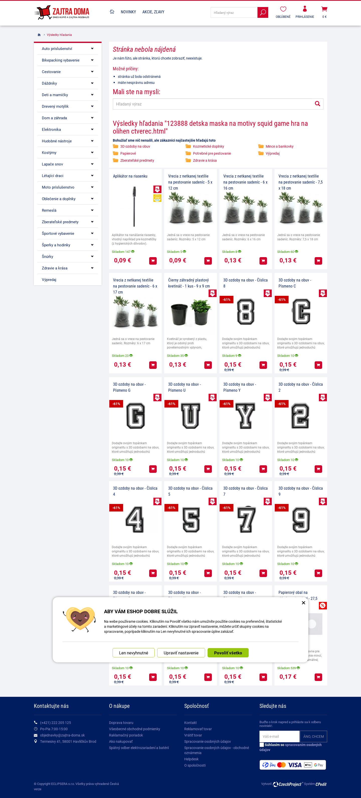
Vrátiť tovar (193, 735)
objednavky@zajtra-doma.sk (62, 735)
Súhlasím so (290, 747)
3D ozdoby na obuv (135, 146)
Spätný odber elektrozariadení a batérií (139, 747)
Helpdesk (191, 759)
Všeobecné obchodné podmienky (134, 728)
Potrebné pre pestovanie (212, 153)
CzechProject (287, 784)
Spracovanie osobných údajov (207, 741)
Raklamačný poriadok (126, 735)
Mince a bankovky (280, 146)
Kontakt (190, 722)
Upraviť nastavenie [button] (181, 653)
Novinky (128, 11)
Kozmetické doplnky (208, 146)
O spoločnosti (195, 765)
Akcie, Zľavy (153, 11)
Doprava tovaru (121, 722)
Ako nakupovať (121, 741)
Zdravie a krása (205, 160)
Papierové (128, 153)
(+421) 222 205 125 (55, 722)
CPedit (321, 784)
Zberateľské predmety (137, 160)
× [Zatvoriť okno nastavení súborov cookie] (304, 602)
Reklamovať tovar (198, 728)
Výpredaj (273, 153)
